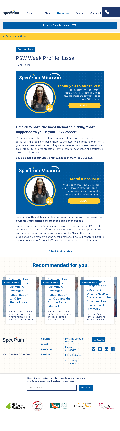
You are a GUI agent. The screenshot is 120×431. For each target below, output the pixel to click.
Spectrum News (25, 49)
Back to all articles (14, 36)
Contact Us (96, 13)
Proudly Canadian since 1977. (60, 25)
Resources (63, 13)
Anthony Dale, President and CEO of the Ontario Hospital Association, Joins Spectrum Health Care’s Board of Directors (99, 295)
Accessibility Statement (71, 362)
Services (31, 13)
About (48, 13)
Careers (80, 13)
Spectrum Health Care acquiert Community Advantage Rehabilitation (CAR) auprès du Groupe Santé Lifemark (59, 292)
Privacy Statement (70, 348)
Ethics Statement (74, 355)
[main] (60, 182)
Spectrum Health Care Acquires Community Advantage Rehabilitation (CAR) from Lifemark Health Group (20, 292)
